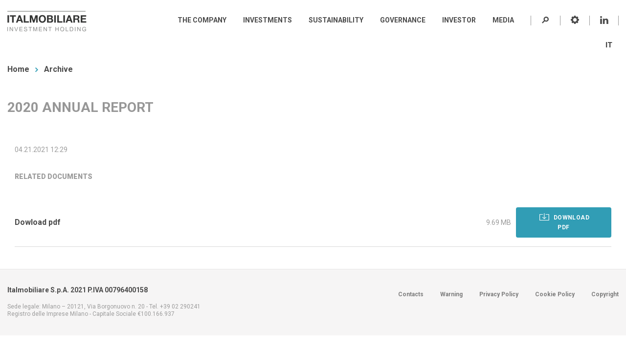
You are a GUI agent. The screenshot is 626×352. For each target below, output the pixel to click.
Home (18, 69)
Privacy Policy (498, 294)
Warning (451, 294)
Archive (58, 69)
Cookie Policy (555, 294)
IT (608, 45)
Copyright (605, 294)
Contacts (411, 294)
